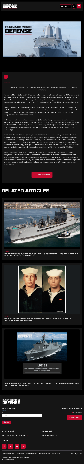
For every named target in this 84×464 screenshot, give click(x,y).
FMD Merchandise (44, 453)
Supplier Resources (31, 453)
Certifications (20, 453)
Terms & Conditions (8, 453)
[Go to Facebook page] (4, 446)
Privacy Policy (56, 453)
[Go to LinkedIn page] (10, 446)
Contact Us (74, 417)
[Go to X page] (23, 446)
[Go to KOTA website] (76, 453)
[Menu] (79, 6)
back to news (42, 175)
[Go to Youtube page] (17, 446)
